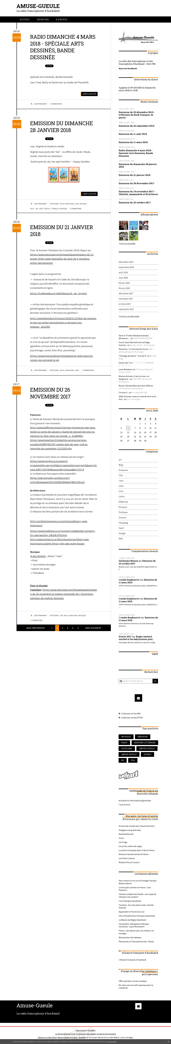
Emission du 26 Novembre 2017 (50, 393)
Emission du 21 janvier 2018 (61, 230)
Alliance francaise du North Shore (134, 854)
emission (143, 736)
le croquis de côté (139, 392)
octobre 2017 (125, 304)
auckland (126, 748)
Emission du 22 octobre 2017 (135, 202)
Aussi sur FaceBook (128, 68)
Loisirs (122, 496)
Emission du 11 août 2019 (133, 133)
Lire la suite (89, 94)
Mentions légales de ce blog (67, 1037)
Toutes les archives (129, 316)
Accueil (25, 19)
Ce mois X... (123, 392)
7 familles (55, 208)
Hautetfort (91, 1030)
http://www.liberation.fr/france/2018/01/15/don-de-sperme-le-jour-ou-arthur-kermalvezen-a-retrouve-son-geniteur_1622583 (63, 322)
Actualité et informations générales (135, 800)
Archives (43, 19)
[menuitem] (25, 19)
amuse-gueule (147, 748)
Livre (77, 370)
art (61, 615)
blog (130, 1037)
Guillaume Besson (128, 560)
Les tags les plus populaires (106, 1034)
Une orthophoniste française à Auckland (137, 915)
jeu (36, 208)
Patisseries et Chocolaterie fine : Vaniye (136, 941)
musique (63, 208)
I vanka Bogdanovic (129, 617)
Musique (83, 204)
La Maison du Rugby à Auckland (132, 920)
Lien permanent (38, 104)
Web (121, 538)
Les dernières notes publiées (86, 1034)
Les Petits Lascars (127, 858)
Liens (121, 485)
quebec (147, 754)
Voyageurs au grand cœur (130, 830)
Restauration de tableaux (130, 937)
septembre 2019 (126, 267)
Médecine (123, 501)
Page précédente (35, 628)
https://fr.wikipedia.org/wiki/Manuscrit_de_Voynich (58, 293)
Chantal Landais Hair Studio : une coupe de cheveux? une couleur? (137, 895)
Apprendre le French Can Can (131, 911)
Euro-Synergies (134, 399)
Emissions (70, 204)
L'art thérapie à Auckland (130, 901)
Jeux (77, 204)
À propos (61, 19)
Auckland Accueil (126, 834)
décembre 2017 (126, 293)
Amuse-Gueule (38, 5)
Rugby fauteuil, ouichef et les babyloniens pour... (136, 638)
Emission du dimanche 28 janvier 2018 (61, 126)
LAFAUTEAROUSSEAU (143, 338)
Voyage (122, 533)
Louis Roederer (125, 369)
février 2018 (124, 283)
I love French (124, 804)
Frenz (121, 838)
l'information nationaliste (131, 388)
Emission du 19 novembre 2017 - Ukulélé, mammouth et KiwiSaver (138, 193)
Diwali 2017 (125, 636)
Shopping (123, 522)
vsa (133, 760)
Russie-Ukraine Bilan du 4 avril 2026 (134, 385)
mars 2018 (123, 277)
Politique (123, 512)
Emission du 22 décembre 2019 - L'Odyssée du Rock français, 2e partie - (137, 115)
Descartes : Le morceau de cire (132, 349)
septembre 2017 (126, 309)
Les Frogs (123, 842)
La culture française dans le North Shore (137, 850)
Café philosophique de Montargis (136, 350)
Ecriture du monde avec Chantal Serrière (136, 826)
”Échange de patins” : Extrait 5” (133, 356)
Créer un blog (80, 1030)
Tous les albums (127, 243)
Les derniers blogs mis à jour (65, 1034)
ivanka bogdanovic (129, 579)
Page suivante (93, 628)
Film (121, 475)
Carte (155, 653)
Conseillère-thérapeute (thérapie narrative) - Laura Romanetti (134, 925)
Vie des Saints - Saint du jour (142, 345)
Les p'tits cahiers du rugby (130, 846)
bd (122, 760)
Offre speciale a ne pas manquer (133, 981)
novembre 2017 (126, 298)
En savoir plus (111, 1042)
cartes (47, 208)
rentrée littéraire (144, 742)
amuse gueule (129, 754)
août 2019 (123, 272)
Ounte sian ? (124, 362)
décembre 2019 (126, 262)
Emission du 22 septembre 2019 (136, 125)
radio (124, 742)
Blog (62, 204)
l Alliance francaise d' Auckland (132, 959)
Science (122, 517)
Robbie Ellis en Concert (129, 862)
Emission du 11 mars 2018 (133, 142)
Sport (121, 528)
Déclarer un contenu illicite (47, 1037)
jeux (41, 208)
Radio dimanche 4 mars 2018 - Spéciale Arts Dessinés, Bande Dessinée (62, 47)
